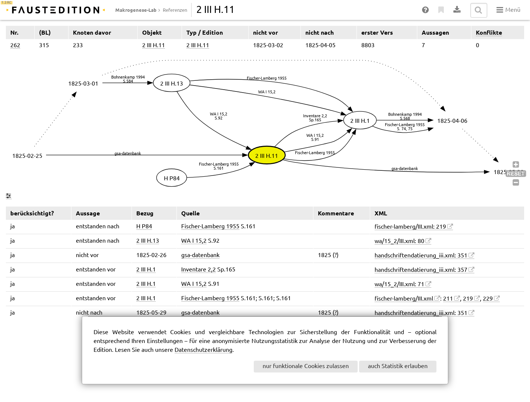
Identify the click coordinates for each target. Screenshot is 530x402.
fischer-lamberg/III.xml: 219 (410, 227)
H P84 (144, 226)
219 (468, 299)
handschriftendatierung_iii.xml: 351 (421, 256)
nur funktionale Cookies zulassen (306, 366)
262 (15, 45)
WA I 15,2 (194, 241)
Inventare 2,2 (198, 270)
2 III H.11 (153, 45)
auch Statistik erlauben (398, 366)
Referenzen (175, 10)
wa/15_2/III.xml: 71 (399, 284)
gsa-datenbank (200, 255)
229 (488, 299)
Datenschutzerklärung (203, 350)
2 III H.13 (147, 241)
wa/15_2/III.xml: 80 (399, 241)
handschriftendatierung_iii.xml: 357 (421, 270)
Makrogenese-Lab (136, 10)
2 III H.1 (146, 270)
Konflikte (489, 32)
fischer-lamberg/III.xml (404, 299)
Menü (508, 10)
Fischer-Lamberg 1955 (210, 226)
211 (448, 299)
